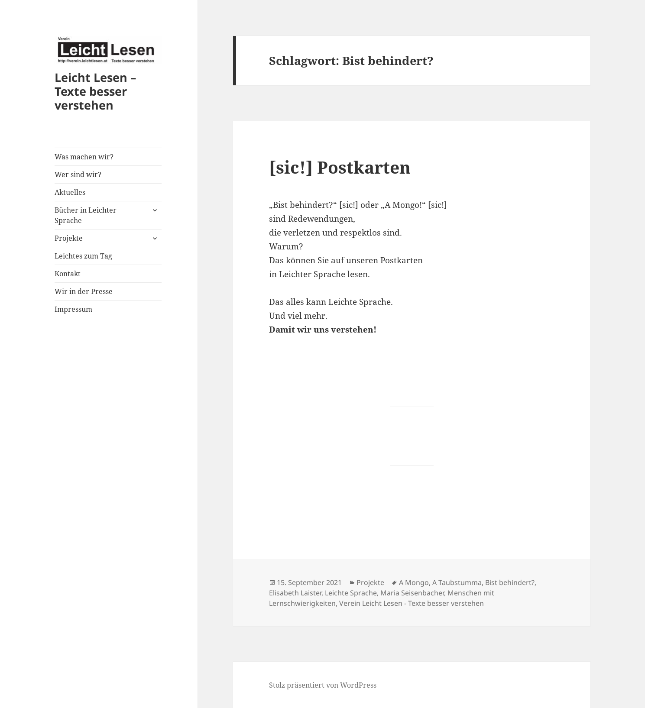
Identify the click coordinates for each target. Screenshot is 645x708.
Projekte (69, 238)
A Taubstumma (457, 582)
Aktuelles (70, 192)
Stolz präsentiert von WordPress (322, 685)
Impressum (73, 309)
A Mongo (414, 582)
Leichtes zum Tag (83, 256)
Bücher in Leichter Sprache (86, 215)
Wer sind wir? (78, 174)
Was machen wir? (84, 157)
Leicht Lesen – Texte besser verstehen (95, 91)
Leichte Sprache (351, 593)
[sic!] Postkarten (340, 166)
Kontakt (68, 273)
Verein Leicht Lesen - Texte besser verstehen (411, 603)
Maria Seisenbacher (412, 593)
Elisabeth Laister (295, 593)
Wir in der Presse (84, 291)
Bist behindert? (510, 582)
